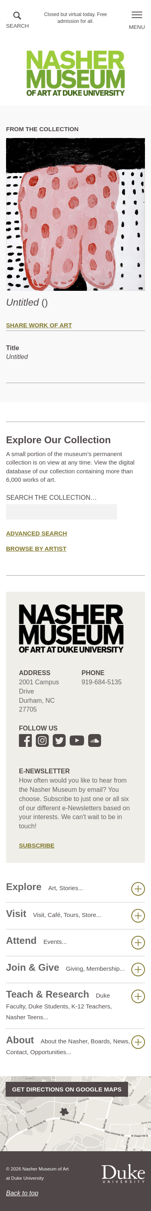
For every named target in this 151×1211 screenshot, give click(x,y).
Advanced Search (36, 533)
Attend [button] (75, 942)
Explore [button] (75, 888)
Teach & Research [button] (75, 1004)
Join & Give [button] (75, 969)
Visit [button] (75, 915)
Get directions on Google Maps (67, 1089)
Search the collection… (51, 497)
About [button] (75, 1045)
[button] (17, 20)
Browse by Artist (36, 548)
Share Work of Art (39, 325)
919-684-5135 (102, 682)
